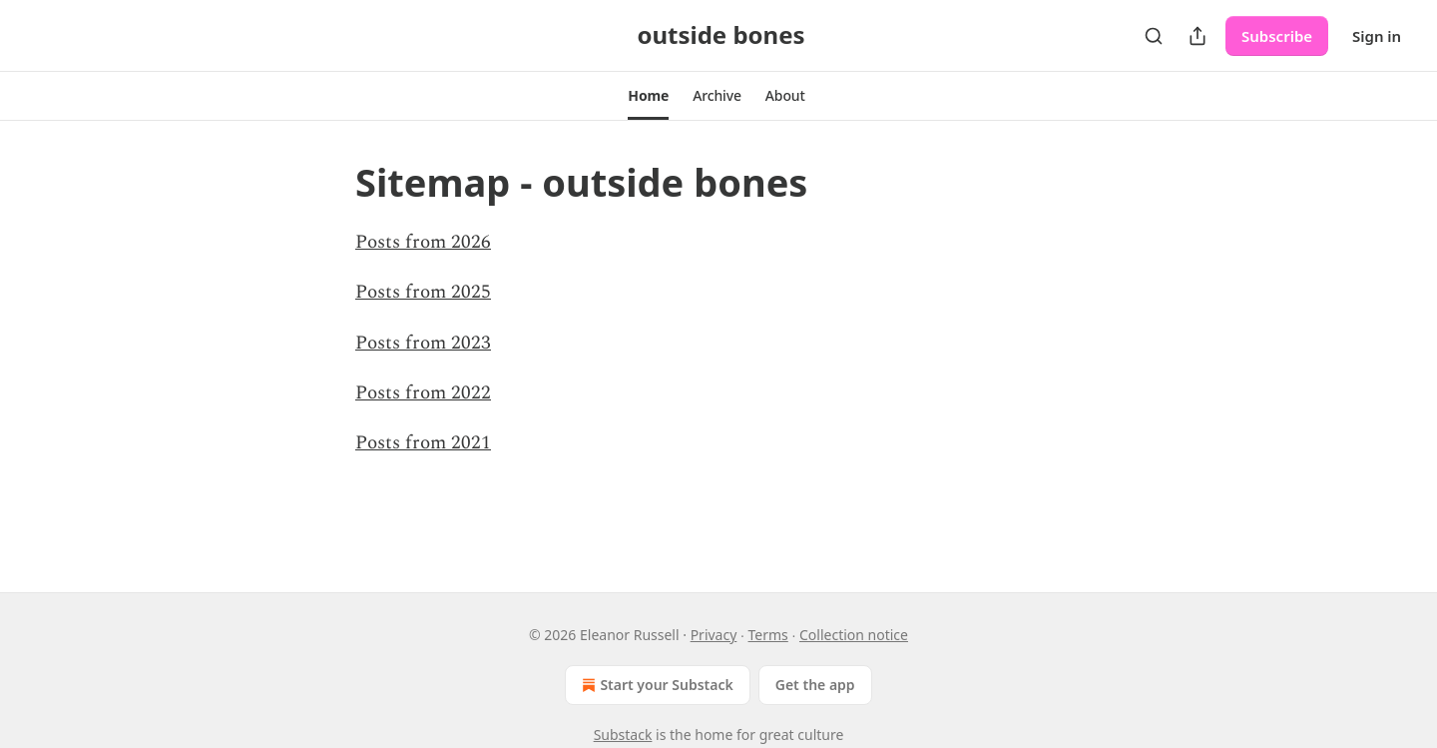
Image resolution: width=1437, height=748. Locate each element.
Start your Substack (655, 685)
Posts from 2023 (423, 343)
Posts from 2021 (423, 442)
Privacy (714, 634)
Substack (623, 734)
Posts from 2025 (423, 292)
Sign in (1376, 36)
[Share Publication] (1197, 36)
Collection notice (853, 634)
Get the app (815, 684)
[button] (648, 96)
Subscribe (1276, 36)
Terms (768, 634)
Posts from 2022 (423, 392)
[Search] (1154, 36)
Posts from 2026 (423, 242)
